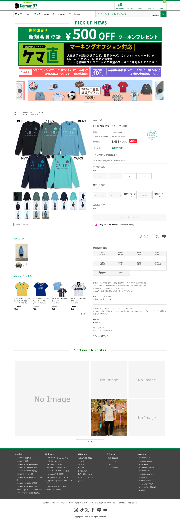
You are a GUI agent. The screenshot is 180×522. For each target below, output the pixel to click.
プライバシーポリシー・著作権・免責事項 (66, 503)
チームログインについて (87, 477)
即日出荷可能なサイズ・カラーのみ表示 (110, 161)
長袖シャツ (34, 114)
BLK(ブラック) (100, 195)
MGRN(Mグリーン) (159, 195)
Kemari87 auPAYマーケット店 (58, 471)
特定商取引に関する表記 (107, 503)
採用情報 (122, 503)
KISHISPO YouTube (146, 474)
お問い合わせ (132, 503)
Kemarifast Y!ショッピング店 (57, 477)
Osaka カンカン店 (157, 263)
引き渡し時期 (83, 471)
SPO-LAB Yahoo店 (54, 490)
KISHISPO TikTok (145, 461)
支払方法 (81, 464)
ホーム (16, 112)
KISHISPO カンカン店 (24, 474)
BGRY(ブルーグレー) (130, 195)
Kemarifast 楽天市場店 (55, 474)
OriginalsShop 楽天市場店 (56, 486)
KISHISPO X (143, 464)
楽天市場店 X (143, 477)
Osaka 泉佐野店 (120, 253)
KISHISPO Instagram (146, 458)
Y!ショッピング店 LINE (147, 487)
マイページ (112, 461)
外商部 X (142, 490)
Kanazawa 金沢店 (102, 272)
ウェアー (40, 112)
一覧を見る (83, 314)
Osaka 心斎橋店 (102, 263)
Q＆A (80, 481)
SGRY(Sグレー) (115, 195)
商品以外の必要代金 (85, 458)
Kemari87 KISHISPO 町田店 (26, 483)
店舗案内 (18, 454)
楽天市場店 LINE (145, 481)
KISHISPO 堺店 (22, 461)
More (90, 442)
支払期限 (81, 468)
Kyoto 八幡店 (139, 253)
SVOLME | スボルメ (28, 112)
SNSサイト (142, 454)
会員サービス (112, 454)
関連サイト (50, 454)
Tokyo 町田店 (139, 263)
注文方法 (81, 461)
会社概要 (46, 503)
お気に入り (112, 464)
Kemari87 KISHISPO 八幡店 (26, 468)
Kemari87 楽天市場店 (55, 464)
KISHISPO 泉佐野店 (23, 458)
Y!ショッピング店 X (146, 484)
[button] (85, 102)
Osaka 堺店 (120, 263)
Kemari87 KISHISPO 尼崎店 (26, 471)
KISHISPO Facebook (146, 468)
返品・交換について (85, 474)
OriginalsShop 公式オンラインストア (59, 482)
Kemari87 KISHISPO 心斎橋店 (27, 464)
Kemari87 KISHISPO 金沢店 (26, 486)
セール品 (25, 224)
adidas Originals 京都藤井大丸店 (28, 493)
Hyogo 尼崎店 (157, 253)
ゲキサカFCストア (54, 461)
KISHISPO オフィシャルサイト (58, 458)
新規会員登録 (113, 458)
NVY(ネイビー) (144, 195)
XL (145, 176)
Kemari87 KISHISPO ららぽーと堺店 (29, 478)
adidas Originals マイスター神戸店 (29, 490)
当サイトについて (90, 503)
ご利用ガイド (81, 454)
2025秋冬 (17, 224)
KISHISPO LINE (145, 471)
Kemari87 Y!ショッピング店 (57, 468)
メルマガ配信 (113, 468)
